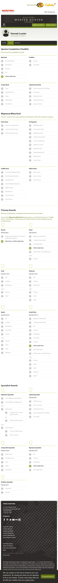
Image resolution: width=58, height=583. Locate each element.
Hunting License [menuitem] (8, 544)
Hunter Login (50, 25)
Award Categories (8, 533)
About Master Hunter (9, 537)
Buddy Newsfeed (8, 531)
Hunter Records (7, 529)
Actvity (4, 43)
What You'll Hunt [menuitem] (8, 546)
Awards (10, 43)
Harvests (17, 43)
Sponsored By (31, 5)
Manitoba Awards (29, 20)
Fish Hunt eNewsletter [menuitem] (9, 548)
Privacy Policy (6, 555)
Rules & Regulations (9, 535)
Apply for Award (38, 25)
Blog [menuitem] (4, 550)
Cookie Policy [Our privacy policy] (29, 580)
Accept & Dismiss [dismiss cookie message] (48, 576)
